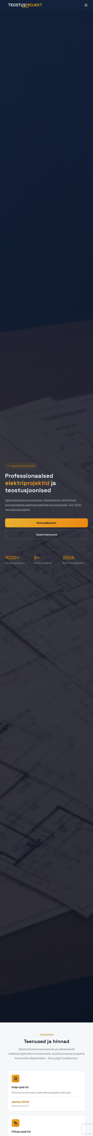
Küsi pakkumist (46, 522)
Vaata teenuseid (46, 534)
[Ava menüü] (86, 5)
